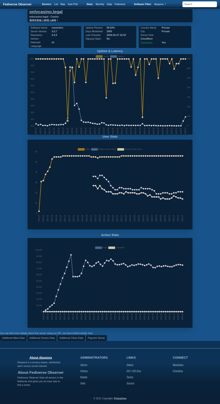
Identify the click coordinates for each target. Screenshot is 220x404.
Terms (130, 377)
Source (130, 383)
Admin (83, 365)
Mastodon (178, 365)
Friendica (178, 371)
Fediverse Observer (17, 4)
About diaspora (40, 357)
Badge (83, 377)
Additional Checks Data (42, 338)
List (56, 4)
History (84, 371)
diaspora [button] (159, 4)
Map (62, 4)
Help (82, 383)
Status (130, 365)
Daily (109, 4)
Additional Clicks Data (71, 338)
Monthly (100, 4)
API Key (136, 371)
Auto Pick (73, 4)
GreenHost (146, 42)
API (128, 371)
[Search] (199, 4)
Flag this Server (96, 338)
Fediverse (120, 4)
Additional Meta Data (13, 338)
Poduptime (120, 398)
